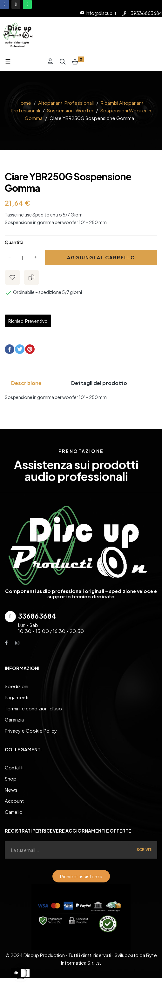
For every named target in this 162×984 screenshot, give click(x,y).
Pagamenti (16, 697)
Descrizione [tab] (26, 383)
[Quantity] (22, 257)
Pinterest (30, 349)
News (11, 790)
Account (14, 801)
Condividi (9, 349)
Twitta (19, 349)
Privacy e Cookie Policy (31, 731)
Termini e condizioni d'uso (33, 708)
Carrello (14, 812)
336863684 (37, 616)
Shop (11, 778)
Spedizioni (16, 686)
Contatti (14, 767)
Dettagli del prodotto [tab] (99, 383)
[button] (81, 876)
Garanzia (14, 719)
